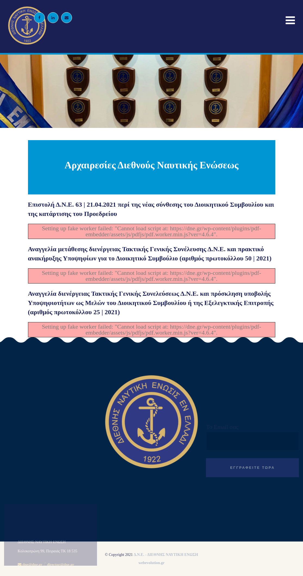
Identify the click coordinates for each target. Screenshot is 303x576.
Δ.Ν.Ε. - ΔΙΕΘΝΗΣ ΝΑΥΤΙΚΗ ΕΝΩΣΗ (166, 555)
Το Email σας (252, 459)
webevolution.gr (151, 563)
